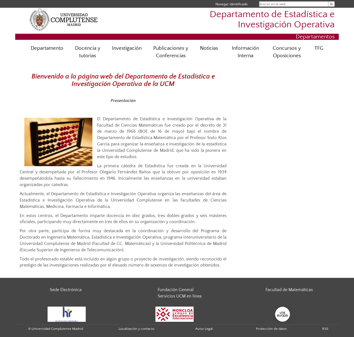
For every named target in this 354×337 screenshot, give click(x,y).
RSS (325, 329)
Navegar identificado (231, 4)
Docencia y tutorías (87, 52)
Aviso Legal (204, 329)
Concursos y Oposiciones (287, 52)
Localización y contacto (136, 329)
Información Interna (245, 52)
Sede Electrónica (66, 289)
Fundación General (176, 289)
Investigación (127, 48)
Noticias (209, 48)
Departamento (47, 48)
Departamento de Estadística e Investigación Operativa (272, 19)
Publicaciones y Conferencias (170, 52)
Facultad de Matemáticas (289, 289)
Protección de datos (271, 329)
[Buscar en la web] (331, 4)
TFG (318, 48)
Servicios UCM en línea (180, 296)
